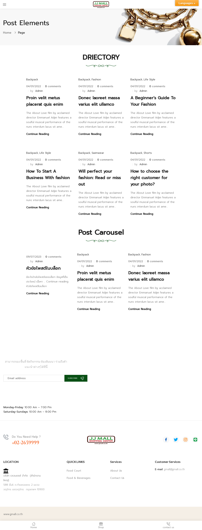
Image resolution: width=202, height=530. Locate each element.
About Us (116, 468)
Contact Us (117, 475)
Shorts (148, 151)
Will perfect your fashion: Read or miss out (99, 176)
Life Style (149, 79)
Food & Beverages (78, 475)
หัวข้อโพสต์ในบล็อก (43, 265)
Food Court (74, 468)
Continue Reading (37, 134)
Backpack (32, 79)
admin (39, 91)
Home (7, 32)
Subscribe (80, 375)
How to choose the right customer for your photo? (149, 176)
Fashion (96, 79)
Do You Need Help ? (27, 434)
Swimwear (98, 151)
